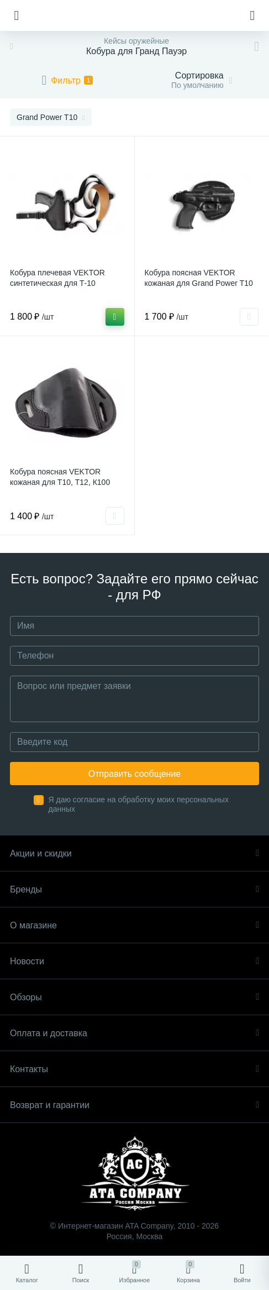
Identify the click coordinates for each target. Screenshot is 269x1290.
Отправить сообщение (134, 774)
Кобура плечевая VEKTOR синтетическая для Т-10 (57, 278)
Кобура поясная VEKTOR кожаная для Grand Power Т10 (199, 278)
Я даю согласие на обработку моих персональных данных (139, 804)
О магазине (134, 925)
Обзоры (134, 997)
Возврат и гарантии (134, 1105)
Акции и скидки (134, 853)
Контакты (134, 1069)
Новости (134, 961)
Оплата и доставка (134, 1033)
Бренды (134, 889)
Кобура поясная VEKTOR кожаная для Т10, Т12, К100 (60, 477)
